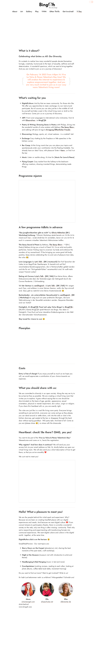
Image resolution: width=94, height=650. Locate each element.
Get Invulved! (68, 11)
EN (92, 2)
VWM (44, 11)
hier (30, 211)
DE (90, 2)
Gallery (29, 11)
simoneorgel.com (28, 549)
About (14, 11)
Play (37, 11)
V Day (79, 11)
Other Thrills (55, 11)
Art (21, 11)
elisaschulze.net (47, 549)
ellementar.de (66, 549)
